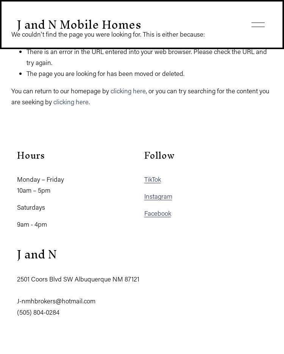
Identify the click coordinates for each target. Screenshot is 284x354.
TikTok (152, 179)
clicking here (128, 91)
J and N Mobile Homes (79, 24)
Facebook (157, 213)
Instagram (158, 196)
